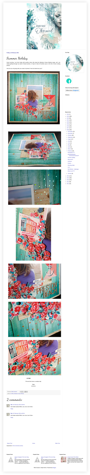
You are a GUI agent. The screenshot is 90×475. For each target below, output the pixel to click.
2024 (68, 114)
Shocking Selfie (71, 165)
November (70, 133)
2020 (68, 122)
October (70, 135)
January (70, 173)
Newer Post (9, 443)
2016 (68, 129)
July (69, 141)
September (70, 137)
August (69, 139)
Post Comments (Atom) (18, 445)
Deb (11, 404)
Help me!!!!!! (70, 159)
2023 (68, 116)
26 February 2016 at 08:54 (19, 404)
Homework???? (71, 152)
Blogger (54, 467)
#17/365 (12, 393)
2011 (68, 183)
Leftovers (70, 161)
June (69, 143)
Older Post (57, 443)
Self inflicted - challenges (73, 169)
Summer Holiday (71, 157)
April (69, 147)
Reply (12, 408)
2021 (68, 120)
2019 (68, 124)
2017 (68, 127)
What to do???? (71, 171)
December (70, 131)
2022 (68, 118)
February (70, 150)
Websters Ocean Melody (19, 393)
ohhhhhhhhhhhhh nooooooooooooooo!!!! (73, 155)
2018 (68, 126)
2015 (68, 176)
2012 (68, 181)
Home (33, 443)
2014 (68, 177)
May (69, 145)
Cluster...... (70, 163)
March (69, 148)
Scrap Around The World (72, 457)
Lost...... (69, 167)
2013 (68, 179)
